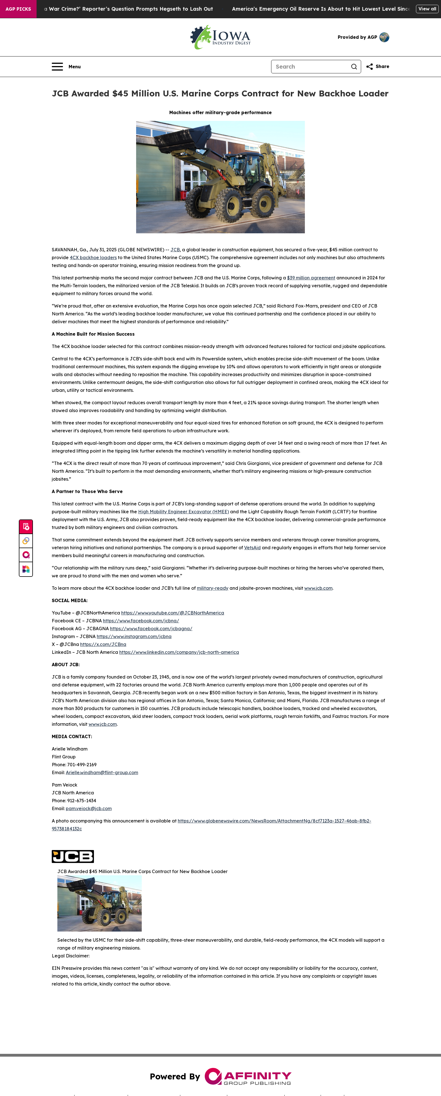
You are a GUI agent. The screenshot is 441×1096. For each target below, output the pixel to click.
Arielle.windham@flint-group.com (102, 772)
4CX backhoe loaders (93, 257)
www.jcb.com (318, 588)
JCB (175, 249)
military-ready (212, 588)
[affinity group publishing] (25, 555)
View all (427, 9)
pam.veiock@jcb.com (89, 808)
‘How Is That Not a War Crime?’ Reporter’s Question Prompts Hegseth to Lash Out (112, 9)
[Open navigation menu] (66, 66)
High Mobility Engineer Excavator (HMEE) (183, 511)
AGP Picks (18, 9)
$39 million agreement (311, 278)
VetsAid (252, 547)
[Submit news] (25, 527)
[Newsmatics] (25, 569)
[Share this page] (377, 66)
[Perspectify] (25, 541)
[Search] (309, 66)
